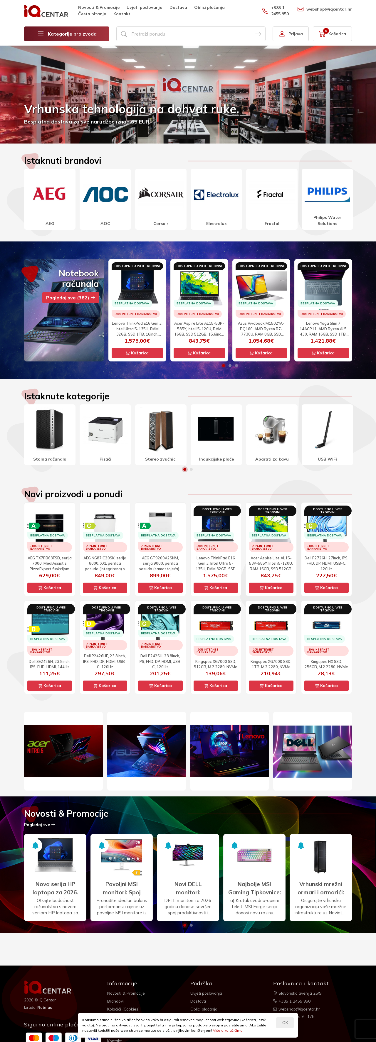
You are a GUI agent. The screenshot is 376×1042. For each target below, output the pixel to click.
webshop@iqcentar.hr (325, 9)
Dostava (178, 7)
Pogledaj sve (39, 824)
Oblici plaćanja (209, 7)
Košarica (137, 353)
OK (285, 1022)
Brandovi (116, 1000)
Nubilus (45, 1007)
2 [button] (230, 365)
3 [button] (236, 365)
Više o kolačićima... (229, 1030)
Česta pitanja (92, 13)
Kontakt (121, 13)
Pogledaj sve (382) (70, 298)
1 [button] (223, 365)
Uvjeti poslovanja (144, 7)
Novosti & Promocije (99, 7)
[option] (188, 95)
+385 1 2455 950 (275, 10)
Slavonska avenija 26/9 (298, 993)
